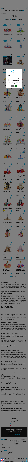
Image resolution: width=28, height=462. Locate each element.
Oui (15, 86)
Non (12, 86)
